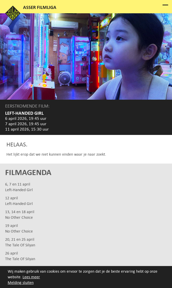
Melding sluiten (21, 282)
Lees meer (31, 276)
